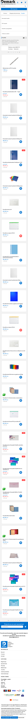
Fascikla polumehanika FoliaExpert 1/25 (12, 162)
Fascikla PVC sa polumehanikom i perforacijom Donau (11, 257)
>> (19, 52)
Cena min (16, 49)
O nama (3, 654)
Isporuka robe (4, 663)
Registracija (3, 661)
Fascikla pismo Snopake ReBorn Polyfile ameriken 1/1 (12, 493)
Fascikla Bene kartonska (9, 515)
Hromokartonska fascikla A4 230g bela (12, 115)
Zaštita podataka (5, 671)
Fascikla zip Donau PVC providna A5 (11, 421)
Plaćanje (3, 665)
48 (18, 47)
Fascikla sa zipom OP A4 (9, 327)
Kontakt (3, 656)
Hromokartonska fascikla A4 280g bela (12, 138)
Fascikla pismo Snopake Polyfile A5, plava (13, 610)
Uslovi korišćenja (4, 673)
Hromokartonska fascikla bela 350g (11, 280)
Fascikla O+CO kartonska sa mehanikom (12, 398)
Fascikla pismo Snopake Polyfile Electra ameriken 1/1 (12, 469)
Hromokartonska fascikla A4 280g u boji (12, 186)
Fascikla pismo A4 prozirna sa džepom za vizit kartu (14, 351)
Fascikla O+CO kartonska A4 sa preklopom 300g (13, 540)
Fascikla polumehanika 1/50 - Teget (11, 91)
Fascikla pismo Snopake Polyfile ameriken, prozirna (13, 445)
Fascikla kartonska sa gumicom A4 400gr (13, 303)
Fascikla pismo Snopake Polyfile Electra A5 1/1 (14, 586)
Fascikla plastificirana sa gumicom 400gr (13, 374)
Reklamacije (3, 667)
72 (19, 47)
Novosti (2, 652)
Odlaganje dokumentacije (14, 13)
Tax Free (3, 669)
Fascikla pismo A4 (7, 209)
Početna (5, 13)
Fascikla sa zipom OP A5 (9, 233)
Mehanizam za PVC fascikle (9, 68)
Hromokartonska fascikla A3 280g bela (12, 562)
